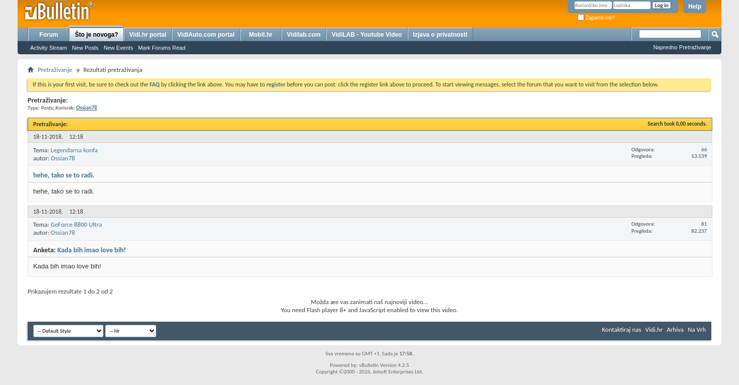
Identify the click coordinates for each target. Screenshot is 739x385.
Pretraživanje (55, 69)
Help (694, 6)
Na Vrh (697, 329)
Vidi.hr (654, 329)
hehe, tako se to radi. (64, 175)
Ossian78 (63, 158)
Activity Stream (48, 48)
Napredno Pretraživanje (682, 47)
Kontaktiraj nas (621, 329)
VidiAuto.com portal (206, 34)
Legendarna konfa (74, 150)
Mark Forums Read (162, 48)
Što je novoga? (96, 34)
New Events (118, 48)
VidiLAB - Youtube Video (367, 34)
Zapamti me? (596, 18)
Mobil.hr (260, 34)
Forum (48, 34)
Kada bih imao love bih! (91, 250)
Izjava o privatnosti (440, 34)
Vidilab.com (304, 34)
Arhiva (675, 329)
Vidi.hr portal (147, 34)
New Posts (85, 48)
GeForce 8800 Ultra (76, 224)
